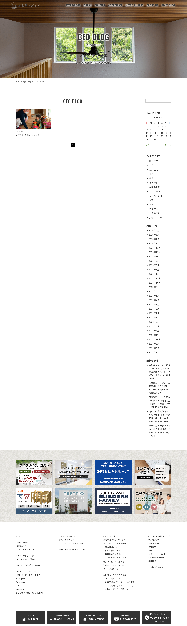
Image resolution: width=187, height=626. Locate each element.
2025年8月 (154, 265)
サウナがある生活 (111, 569)
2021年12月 (155, 334)
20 (151, 136)
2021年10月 (155, 339)
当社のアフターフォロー (113, 565)
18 (169, 132)
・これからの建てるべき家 (114, 557)
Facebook (20, 582)
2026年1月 (154, 243)
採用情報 (152, 561)
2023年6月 (154, 291)
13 (151, 132)
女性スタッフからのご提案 (114, 575)
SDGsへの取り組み (156, 557)
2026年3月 (154, 234)
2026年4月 (154, 230)
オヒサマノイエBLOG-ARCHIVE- (30, 592)
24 (166, 136)
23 (162, 136)
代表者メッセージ (156, 539)
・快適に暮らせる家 (112, 554)
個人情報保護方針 (156, 567)
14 (154, 132)
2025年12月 (155, 247)
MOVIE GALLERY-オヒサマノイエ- (74, 549)
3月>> (168, 145)
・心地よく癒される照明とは (115, 589)
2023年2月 (154, 308)
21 (154, 136)
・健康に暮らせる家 (112, 550)
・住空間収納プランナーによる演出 (118, 582)
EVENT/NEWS (22, 542)
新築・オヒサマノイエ (68, 539)
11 (169, 129)
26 (147, 139)
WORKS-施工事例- (67, 536)
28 (154, 139)
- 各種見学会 (21, 546)
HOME (18, 536)
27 (151, 139)
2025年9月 (154, 260)
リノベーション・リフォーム (71, 543)
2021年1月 (154, 352)
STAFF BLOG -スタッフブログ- (29, 575)
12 (147, 132)
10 (166, 129)
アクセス (152, 550)
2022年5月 (154, 326)
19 (147, 136)
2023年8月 (154, 286)
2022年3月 (154, 330)
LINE (18, 585)
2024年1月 (154, 273)
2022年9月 (154, 321)
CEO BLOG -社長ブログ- (26, 571)
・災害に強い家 (110, 547)
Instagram (21, 578)
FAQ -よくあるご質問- (25, 559)
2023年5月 (154, 295)
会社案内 (152, 547)
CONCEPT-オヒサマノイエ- (115, 536)
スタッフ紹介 (154, 543)
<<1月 (148, 145)
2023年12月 (155, 278)
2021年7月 (154, 343)
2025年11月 (155, 252)
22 (158, 136)
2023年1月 (154, 313)
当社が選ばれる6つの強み (114, 539)
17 (166, 132)
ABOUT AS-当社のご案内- (159, 536)
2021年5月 (154, 348)
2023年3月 (154, 304)
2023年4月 (154, 300)
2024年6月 (154, 269)
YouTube (20, 589)
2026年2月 (154, 239)
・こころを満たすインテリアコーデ (118, 585)
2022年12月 (155, 317)
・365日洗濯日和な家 (112, 578)
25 (169, 136)
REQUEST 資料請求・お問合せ (29, 565)
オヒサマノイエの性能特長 (114, 543)
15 (158, 132)
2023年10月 (155, 282)
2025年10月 (155, 256)
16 (162, 132)
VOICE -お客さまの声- (25, 555)
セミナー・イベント (157, 554)
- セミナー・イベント (25, 549)
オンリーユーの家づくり (113, 561)
